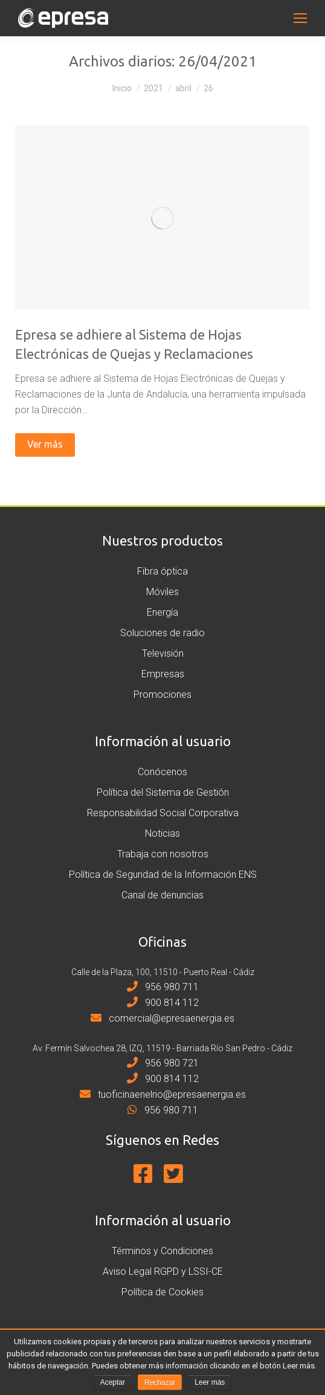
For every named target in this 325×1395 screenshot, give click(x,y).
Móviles (162, 592)
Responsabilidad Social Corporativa (163, 813)
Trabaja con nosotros (162, 854)
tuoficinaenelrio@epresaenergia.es (163, 1094)
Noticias (162, 833)
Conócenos (162, 772)
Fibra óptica (162, 571)
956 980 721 (163, 1063)
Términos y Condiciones (162, 1251)
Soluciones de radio (162, 633)
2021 (153, 88)
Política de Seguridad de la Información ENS (163, 874)
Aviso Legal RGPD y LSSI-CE (163, 1271)
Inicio (122, 88)
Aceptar (112, 1382)
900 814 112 (163, 1002)
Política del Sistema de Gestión (163, 792)
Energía (162, 612)
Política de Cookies (162, 1292)
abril (183, 88)
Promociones (162, 694)
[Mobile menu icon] (300, 18)
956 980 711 (163, 987)
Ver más (45, 444)
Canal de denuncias (162, 895)
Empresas (162, 674)
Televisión (163, 653)
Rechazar (159, 1382)
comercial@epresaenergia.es (162, 1018)
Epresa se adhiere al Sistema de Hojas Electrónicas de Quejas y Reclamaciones (134, 344)
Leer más (210, 1382)
